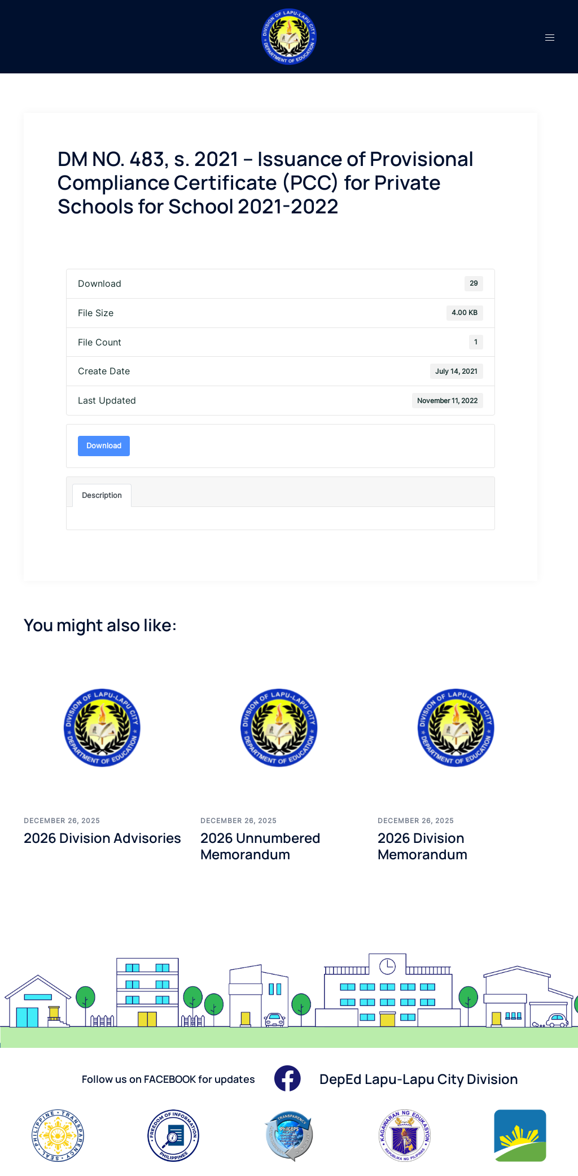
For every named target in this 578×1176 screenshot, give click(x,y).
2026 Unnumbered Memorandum (260, 845)
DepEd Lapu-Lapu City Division (418, 1078)
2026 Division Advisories (102, 837)
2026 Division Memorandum (422, 845)
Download (103, 445)
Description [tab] (102, 495)
